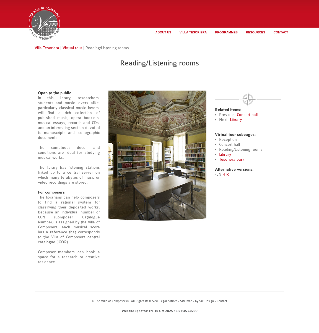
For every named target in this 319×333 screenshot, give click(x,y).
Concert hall (247, 114)
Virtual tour (72, 48)
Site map (186, 301)
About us (163, 32)
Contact (281, 32)
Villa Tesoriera (193, 32)
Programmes (226, 32)
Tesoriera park (231, 159)
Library (236, 119)
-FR (226, 174)
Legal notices (168, 301)
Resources (255, 32)
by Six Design (204, 301)
